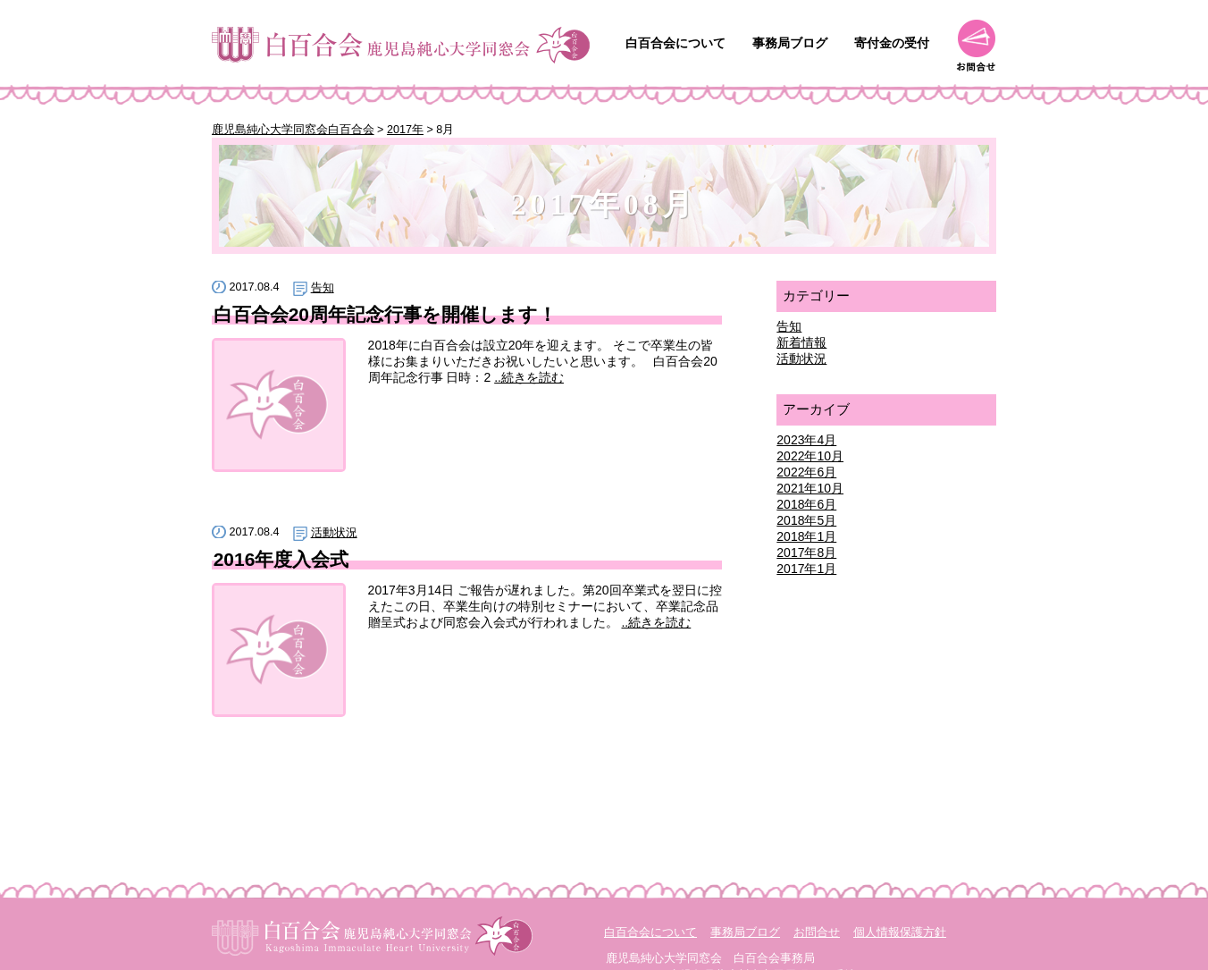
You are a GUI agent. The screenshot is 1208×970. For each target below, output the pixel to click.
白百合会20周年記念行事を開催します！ (385, 314)
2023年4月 (806, 440)
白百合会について (675, 43)
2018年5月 (806, 520)
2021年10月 (809, 488)
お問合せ (976, 45)
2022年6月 (806, 472)
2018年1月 (806, 536)
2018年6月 (806, 504)
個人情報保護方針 (899, 932)
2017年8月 (806, 552)
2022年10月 (809, 456)
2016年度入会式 (281, 559)
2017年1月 (806, 568)
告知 (322, 288)
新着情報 (801, 342)
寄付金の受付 (891, 43)
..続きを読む (529, 377)
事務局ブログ (789, 43)
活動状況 (334, 533)
